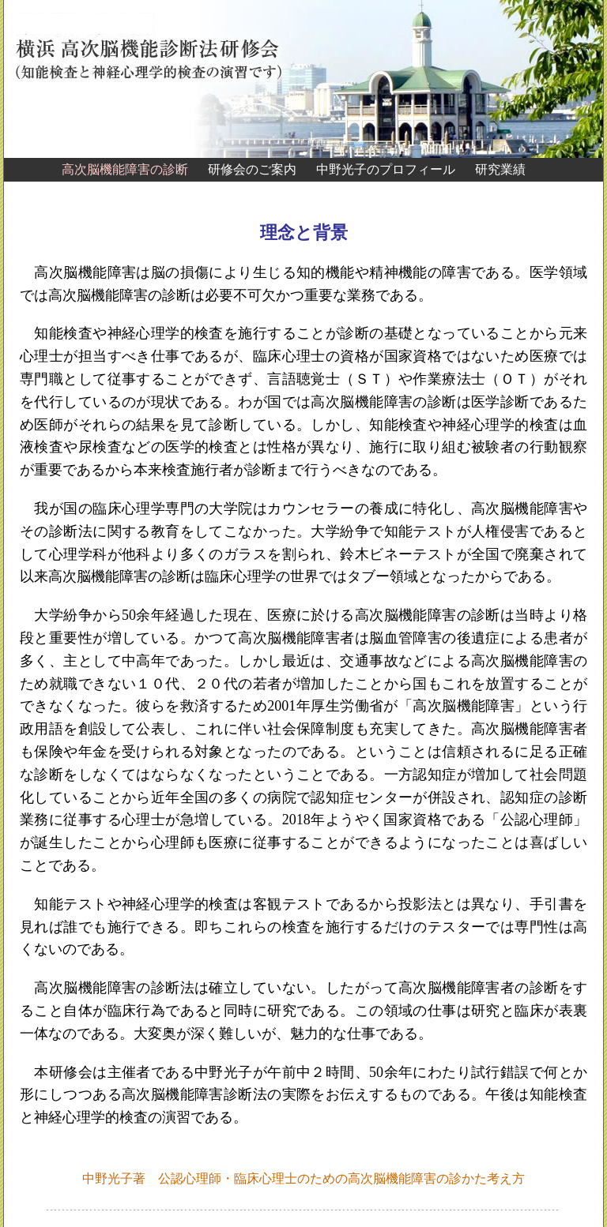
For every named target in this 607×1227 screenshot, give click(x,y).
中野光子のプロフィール (385, 169)
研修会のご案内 (252, 169)
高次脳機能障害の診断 (125, 169)
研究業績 (500, 169)
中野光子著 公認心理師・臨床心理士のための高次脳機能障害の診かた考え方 (303, 1178)
